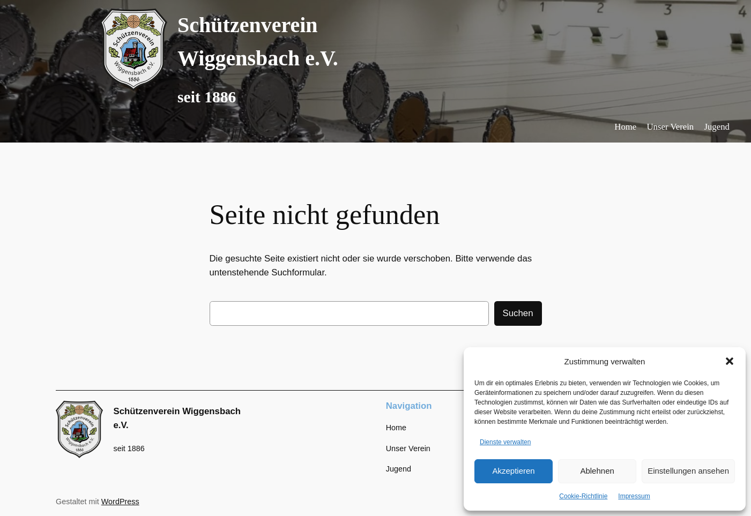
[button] (729, 361)
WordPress (120, 501)
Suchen (518, 313)
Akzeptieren (513, 470)
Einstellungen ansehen (688, 470)
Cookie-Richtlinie (583, 496)
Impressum (634, 496)
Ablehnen (597, 470)
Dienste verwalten (505, 442)
